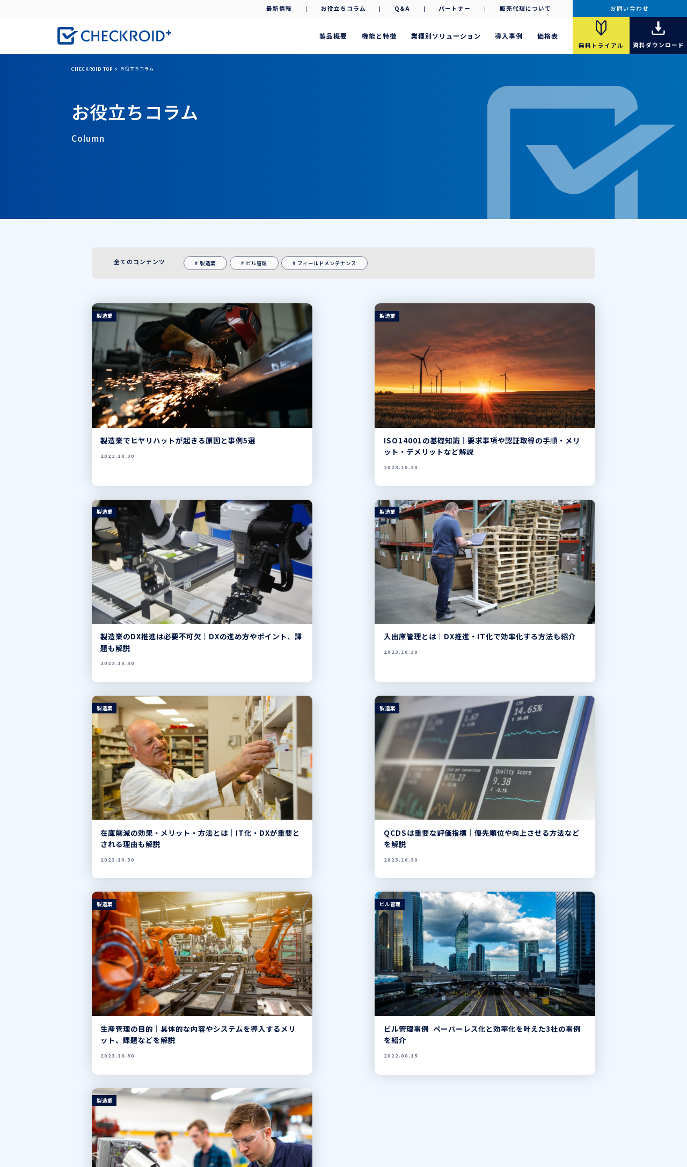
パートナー (454, 8)
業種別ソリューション (446, 35)
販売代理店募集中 (233, 1072)
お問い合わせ (629, 8)
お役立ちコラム (343, 8)
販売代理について (525, 8)
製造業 (208, 263)
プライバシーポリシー (341, 1121)
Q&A (402, 8)
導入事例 (509, 35)
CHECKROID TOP (91, 68)
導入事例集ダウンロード (348, 1085)
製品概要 (333, 35)
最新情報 (279, 8)
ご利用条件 (398, 1121)
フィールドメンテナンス (326, 263)
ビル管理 (256, 263)
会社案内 (286, 1121)
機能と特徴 (379, 35)
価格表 (547, 35)
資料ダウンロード (287, 1085)
